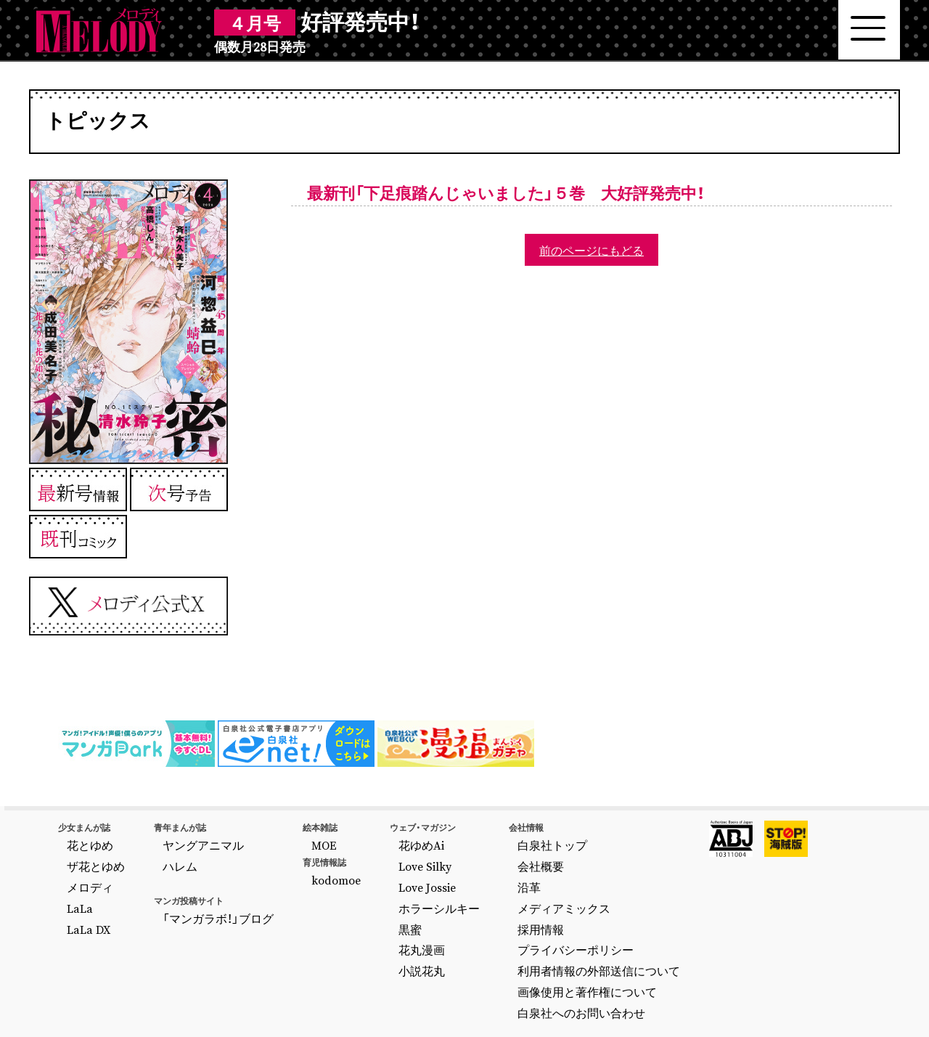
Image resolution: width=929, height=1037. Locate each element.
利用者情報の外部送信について (506, 936)
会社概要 (462, 857)
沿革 (453, 873)
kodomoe (289, 871)
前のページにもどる (591, 250)
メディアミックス (480, 888)
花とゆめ (84, 841)
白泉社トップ (471, 841)
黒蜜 (355, 904)
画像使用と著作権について (497, 951)
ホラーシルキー (376, 888)
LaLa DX (83, 904)
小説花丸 (363, 936)
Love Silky (365, 857)
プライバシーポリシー (488, 920)
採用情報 (462, 904)
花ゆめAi (363, 841)
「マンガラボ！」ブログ (190, 904)
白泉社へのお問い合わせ (493, 967)
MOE (280, 841)
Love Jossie (368, 873)
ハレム (161, 857)
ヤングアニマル (178, 841)
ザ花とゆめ (88, 857)
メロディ (84, 873)
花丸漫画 (363, 920)
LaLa (76, 888)
